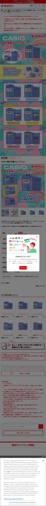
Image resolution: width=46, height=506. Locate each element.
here (8, 473)
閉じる (23, 267)
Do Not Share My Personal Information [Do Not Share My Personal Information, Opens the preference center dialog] (22, 504)
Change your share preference (13, 500)
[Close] (43, 462)
